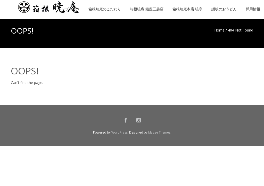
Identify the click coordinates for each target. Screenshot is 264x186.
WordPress (119, 132)
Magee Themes (159, 132)
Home (219, 30)
